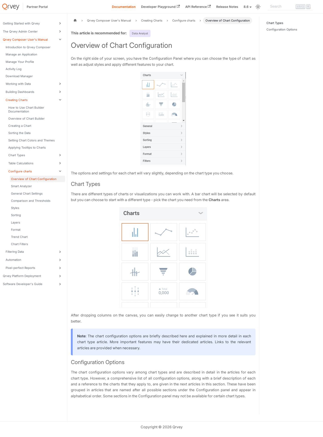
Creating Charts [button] (17, 100)
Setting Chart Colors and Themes (31, 140)
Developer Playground (160, 7)
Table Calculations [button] (20, 163)
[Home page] (75, 20)
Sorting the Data (19, 133)
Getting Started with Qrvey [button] (21, 23)
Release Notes (227, 7)
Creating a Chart (19, 125)
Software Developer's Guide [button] (22, 284)
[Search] (290, 6)
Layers (15, 222)
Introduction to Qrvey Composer (28, 47)
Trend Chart (19, 237)
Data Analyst (140, 33)
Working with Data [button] (18, 84)
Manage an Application (21, 54)
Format (15, 229)
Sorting (16, 215)
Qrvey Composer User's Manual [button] (25, 39)
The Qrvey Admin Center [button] (20, 31)
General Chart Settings (27, 193)
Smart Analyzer (21, 186)
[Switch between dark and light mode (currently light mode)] (258, 6)
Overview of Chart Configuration (34, 179)
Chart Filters (19, 244)
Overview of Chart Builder (26, 118)
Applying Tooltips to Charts (27, 147)
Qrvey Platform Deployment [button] (22, 276)
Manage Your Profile (20, 62)
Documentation (124, 7)
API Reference (198, 7)
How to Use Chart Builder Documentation (26, 109)
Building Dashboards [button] (20, 92)
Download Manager (19, 76)
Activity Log (14, 69)
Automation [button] (13, 259)
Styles (15, 208)
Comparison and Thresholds (30, 200)
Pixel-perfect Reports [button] (20, 268)
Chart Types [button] (16, 155)
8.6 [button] (246, 7)
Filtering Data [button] (15, 251)
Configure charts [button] (20, 171)
